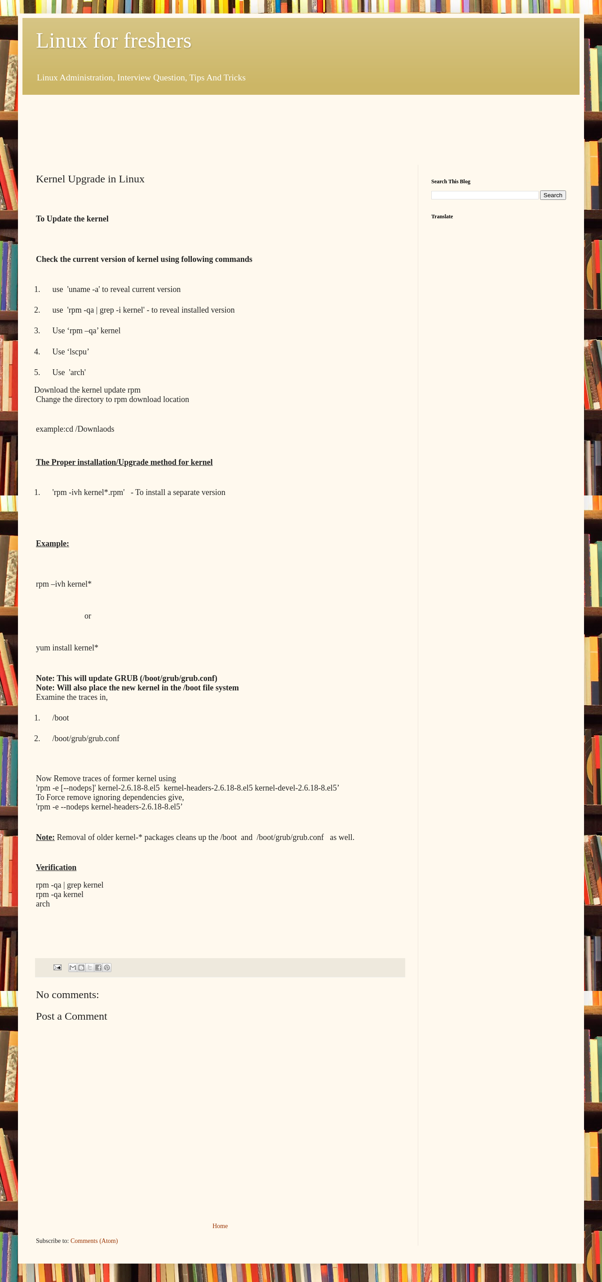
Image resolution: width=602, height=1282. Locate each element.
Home (220, 1226)
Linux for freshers (114, 40)
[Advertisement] (199, 128)
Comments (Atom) (94, 1241)
